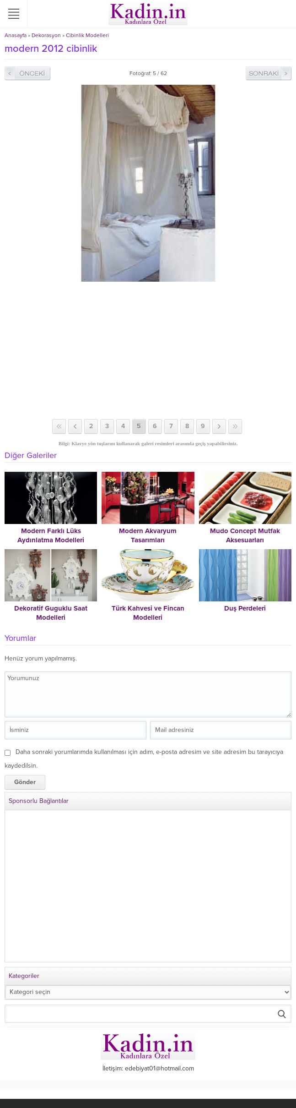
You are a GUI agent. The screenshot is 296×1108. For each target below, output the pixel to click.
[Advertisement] (148, 350)
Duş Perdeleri (245, 608)
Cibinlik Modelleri (87, 35)
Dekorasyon (46, 35)
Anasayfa (16, 35)
